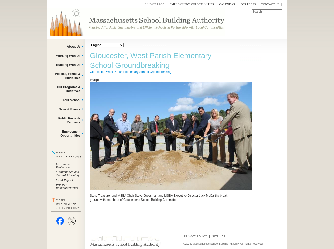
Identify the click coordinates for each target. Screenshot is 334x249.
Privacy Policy (195, 236)
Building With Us (68, 65)
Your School (71, 100)
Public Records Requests (69, 120)
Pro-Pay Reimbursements (67, 186)
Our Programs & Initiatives (68, 89)
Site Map (218, 236)
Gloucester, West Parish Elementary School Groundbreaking (130, 72)
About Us (73, 46)
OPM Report (64, 180)
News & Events (69, 109)
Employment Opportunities (192, 4)
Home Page (155, 4)
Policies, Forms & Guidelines (67, 76)
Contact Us (270, 4)
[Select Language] (107, 45)
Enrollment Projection (63, 165)
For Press (248, 4)
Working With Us (68, 56)
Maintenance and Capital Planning (67, 173)
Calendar (227, 4)
